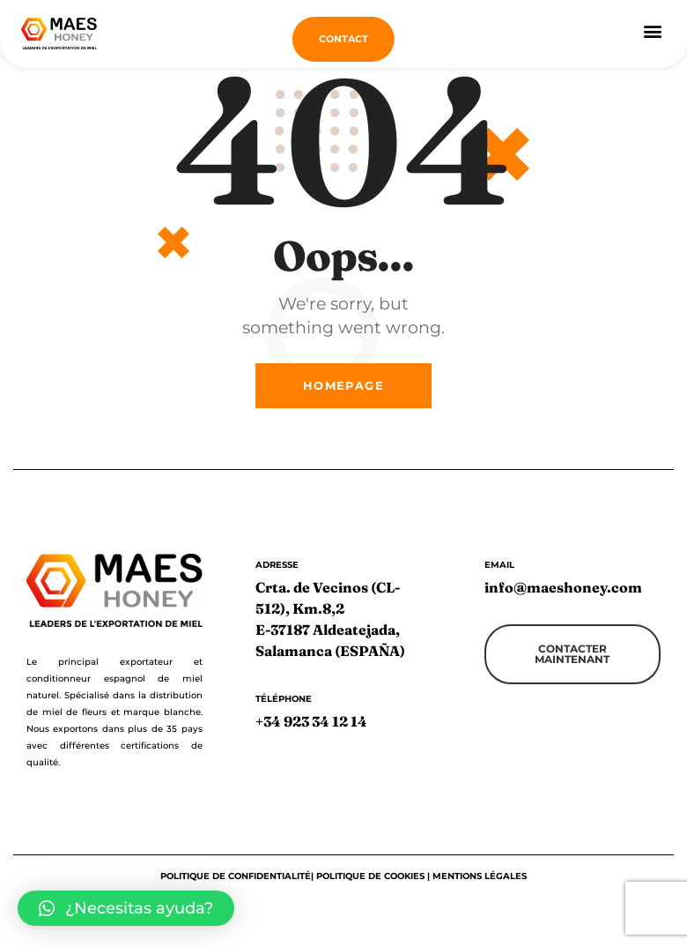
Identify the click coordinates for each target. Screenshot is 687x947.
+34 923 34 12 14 (311, 730)
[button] (652, 31)
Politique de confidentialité (235, 884)
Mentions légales (479, 884)
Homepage (343, 393)
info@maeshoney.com (563, 595)
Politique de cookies (370, 884)
